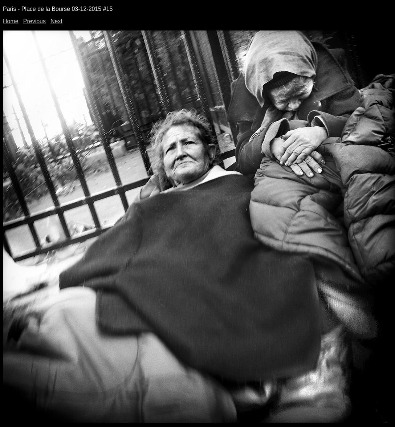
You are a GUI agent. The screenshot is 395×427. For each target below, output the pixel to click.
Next (56, 21)
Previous (34, 21)
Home (11, 21)
